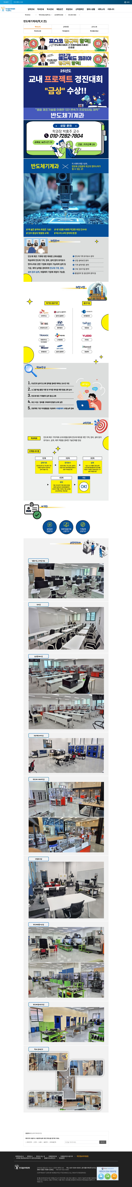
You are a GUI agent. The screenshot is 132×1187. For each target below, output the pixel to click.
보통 (40, 1142)
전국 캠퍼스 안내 (18, 2)
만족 (35, 1142)
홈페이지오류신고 (49, 1158)
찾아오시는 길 (40, 1156)
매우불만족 (53, 1142)
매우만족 (29, 1142)
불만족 (46, 1142)
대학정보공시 (19, 1156)
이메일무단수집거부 (66, 1156)
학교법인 (6, 2)
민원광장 (62, 1158)
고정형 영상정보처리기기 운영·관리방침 (28, 1158)
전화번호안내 (53, 1156)
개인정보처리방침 (82, 1156)
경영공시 (30, 1156)
